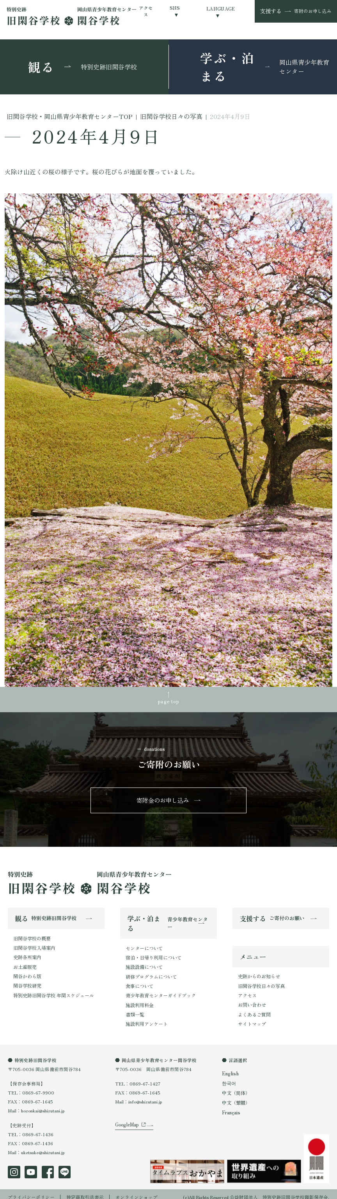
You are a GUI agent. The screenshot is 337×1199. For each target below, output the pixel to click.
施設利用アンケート (147, 1018)
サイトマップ (252, 1019)
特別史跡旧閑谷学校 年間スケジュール (53, 990)
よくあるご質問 (254, 1010)
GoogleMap (126, 1122)
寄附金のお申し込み (163, 799)
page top (168, 701)
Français (231, 1105)
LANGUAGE (220, 8)
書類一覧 (135, 1009)
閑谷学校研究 (27, 981)
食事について (140, 982)
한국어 (229, 1078)
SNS (175, 8)
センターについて (144, 946)
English (230, 1068)
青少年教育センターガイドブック (161, 991)
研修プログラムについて (151, 973)
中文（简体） (236, 1087)
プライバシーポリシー (31, 1191)
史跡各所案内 (27, 954)
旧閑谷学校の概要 (32, 936)
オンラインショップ (136, 1191)
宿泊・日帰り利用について (154, 955)
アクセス (146, 11)
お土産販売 (25, 963)
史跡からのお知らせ (259, 974)
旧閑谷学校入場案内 (34, 945)
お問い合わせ (252, 1001)
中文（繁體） (236, 1096)
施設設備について (144, 964)
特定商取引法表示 (85, 1191)
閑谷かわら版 (27, 972)
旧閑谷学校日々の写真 (261, 983)
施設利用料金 (140, 1000)
